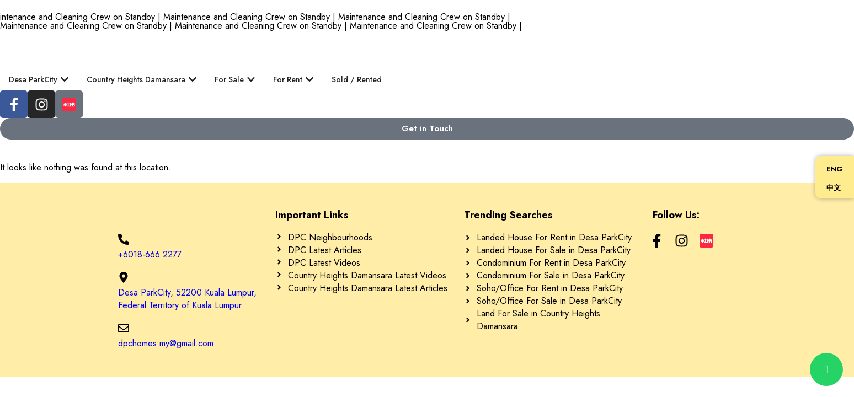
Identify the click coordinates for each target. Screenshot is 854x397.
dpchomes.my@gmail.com (166, 343)
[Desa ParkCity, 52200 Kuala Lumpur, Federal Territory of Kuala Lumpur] (123, 277)
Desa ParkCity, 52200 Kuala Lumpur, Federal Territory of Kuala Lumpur (187, 299)
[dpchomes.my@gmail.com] (123, 328)
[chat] (826, 369)
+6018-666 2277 (150, 254)
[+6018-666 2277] (123, 239)
